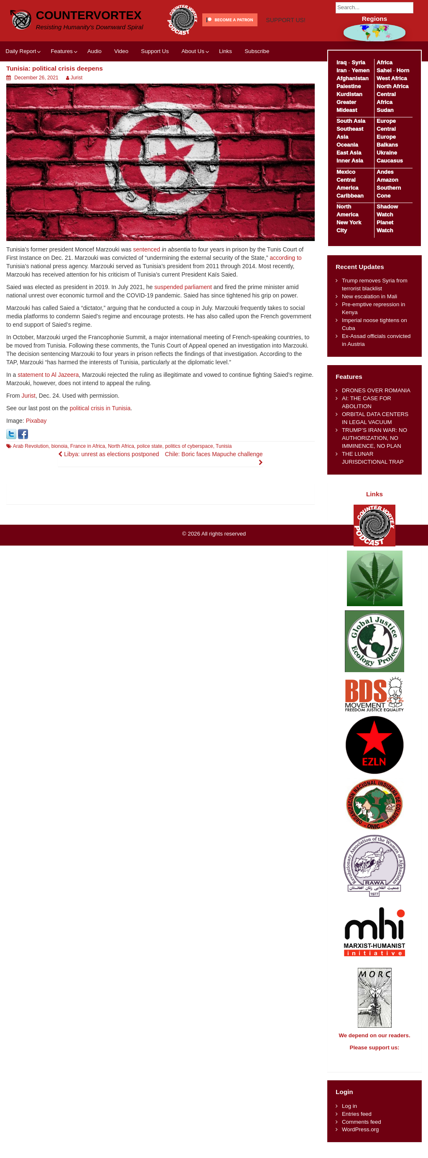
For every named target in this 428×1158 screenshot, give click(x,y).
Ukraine (387, 153)
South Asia (350, 121)
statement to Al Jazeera (48, 404)
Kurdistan (349, 94)
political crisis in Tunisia (100, 438)
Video (121, 81)
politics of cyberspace (189, 476)
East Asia (348, 153)
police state (150, 476)
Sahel (384, 70)
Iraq (341, 62)
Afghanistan (352, 78)
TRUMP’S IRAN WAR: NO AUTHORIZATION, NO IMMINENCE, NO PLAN (374, 438)
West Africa (392, 78)
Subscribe (257, 81)
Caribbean (350, 196)
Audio (94, 81)
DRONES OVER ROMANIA (376, 390)
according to (285, 287)
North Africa (121, 476)
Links (225, 81)
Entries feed (357, 1121)
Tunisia (224, 476)
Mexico (345, 172)
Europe (386, 121)
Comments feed (361, 1129)
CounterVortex (89, 14)
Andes (385, 172)
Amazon (387, 180)
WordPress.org (360, 1137)
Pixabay (36, 450)
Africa (384, 62)
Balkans (387, 145)
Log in (349, 1113)
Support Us (155, 81)
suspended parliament (183, 317)
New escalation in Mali (369, 296)
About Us (192, 81)
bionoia (59, 476)
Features (61, 81)
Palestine (348, 86)
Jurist (77, 108)
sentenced (146, 279)
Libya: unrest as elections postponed (108, 484)
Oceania (347, 145)
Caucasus (390, 160)
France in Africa (87, 476)
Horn (402, 70)
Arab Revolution (30, 476)
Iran (341, 70)
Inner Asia (349, 160)
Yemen (360, 70)
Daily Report (20, 81)
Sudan (385, 110)
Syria (358, 62)
